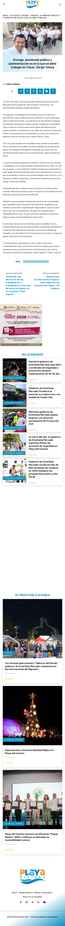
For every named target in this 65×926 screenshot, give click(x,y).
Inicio (5, 15)
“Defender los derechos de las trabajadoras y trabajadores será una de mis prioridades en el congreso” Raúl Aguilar (18, 285)
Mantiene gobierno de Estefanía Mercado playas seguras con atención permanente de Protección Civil (44, 417)
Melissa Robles (10, 673)
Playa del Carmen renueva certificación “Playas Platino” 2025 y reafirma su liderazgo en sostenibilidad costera (31, 836)
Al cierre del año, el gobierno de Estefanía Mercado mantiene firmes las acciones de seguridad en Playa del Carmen (45, 442)
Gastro (8, 653)
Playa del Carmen (13, 740)
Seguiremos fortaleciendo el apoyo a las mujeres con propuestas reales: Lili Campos (46, 282)
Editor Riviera (13, 84)
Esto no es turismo (19, 15)
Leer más (33, 379)
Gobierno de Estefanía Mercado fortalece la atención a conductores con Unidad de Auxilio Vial (44, 392)
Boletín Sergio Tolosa (36, 261)
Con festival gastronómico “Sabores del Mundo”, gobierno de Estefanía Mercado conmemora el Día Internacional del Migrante (32, 666)
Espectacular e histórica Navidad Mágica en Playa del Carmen (29, 751)
